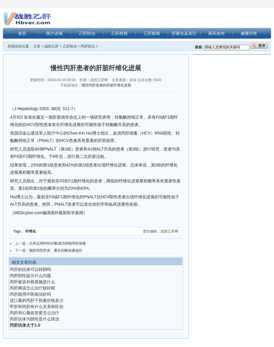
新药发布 (216, 33)
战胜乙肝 (51, 46)
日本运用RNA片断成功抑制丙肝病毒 (57, 243)
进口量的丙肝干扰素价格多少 (36, 300)
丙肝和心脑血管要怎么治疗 (34, 312)
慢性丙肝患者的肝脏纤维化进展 (106, 85)
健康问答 (249, 33)
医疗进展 (54, 33)
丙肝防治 (88, 46)
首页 (22, 33)
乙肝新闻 (151, 33)
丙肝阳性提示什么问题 (30, 275)
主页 (36, 46)
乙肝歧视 (119, 33)
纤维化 (31, 231)
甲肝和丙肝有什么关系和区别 (36, 306)
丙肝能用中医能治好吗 (30, 294)
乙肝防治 (87, 33)
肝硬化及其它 (184, 33)
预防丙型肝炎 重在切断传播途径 (55, 250)
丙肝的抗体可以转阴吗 (30, 269)
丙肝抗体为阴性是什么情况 (34, 319)
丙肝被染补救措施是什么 (32, 281)
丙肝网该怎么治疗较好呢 (32, 288)
